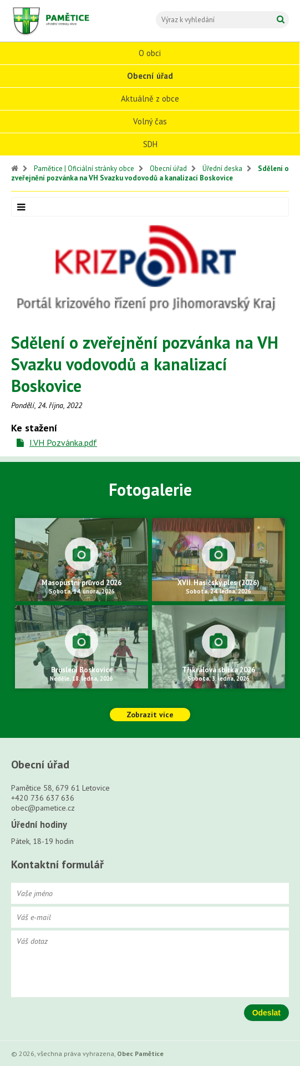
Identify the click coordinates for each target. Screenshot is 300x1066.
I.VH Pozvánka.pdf (63, 442)
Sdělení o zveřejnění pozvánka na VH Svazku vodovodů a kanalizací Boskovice (150, 173)
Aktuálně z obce (150, 98)
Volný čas (150, 121)
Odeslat (266, 1012)
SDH (150, 144)
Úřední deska (222, 168)
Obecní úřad (150, 76)
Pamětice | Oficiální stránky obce (84, 168)
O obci (150, 53)
